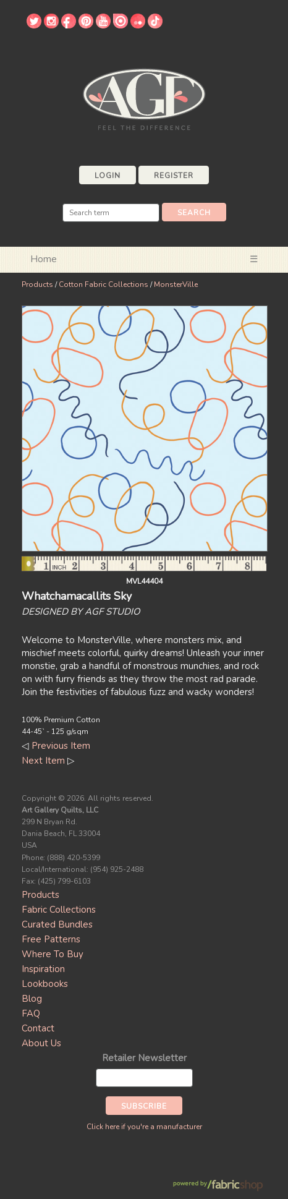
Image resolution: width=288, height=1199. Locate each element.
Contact (38, 1028)
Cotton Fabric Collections (103, 284)
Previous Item (61, 746)
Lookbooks (45, 984)
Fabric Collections (59, 909)
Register (173, 176)
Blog (32, 998)
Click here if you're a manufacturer (144, 1127)
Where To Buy (52, 954)
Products (37, 284)
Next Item (43, 760)
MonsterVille (176, 284)
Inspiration (43, 969)
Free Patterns (51, 939)
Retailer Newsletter (144, 1058)
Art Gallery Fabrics (144, 98)
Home (43, 259)
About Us (41, 1043)
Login (108, 176)
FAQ (31, 1013)
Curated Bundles (57, 924)
